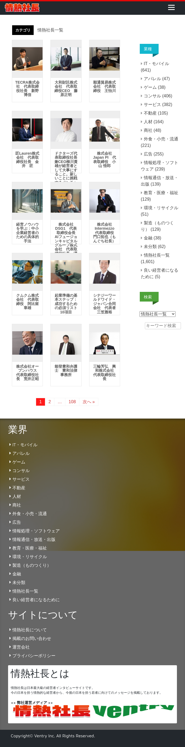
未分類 (150, 246)
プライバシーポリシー (33, 655)
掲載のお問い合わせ (31, 638)
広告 (148, 154)
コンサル (152, 96)
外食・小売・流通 (161, 139)
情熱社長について (29, 629)
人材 (148, 121)
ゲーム (150, 87)
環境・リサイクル (161, 208)
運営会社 (21, 647)
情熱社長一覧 (157, 255)
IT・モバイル (156, 63)
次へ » (89, 401)
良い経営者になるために (36, 599)
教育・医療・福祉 (161, 192)
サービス (152, 104)
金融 (148, 238)
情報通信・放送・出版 (33, 539)
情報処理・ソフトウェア (36, 530)
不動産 (150, 113)
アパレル (152, 78)
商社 (148, 130)
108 (72, 401)
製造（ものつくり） (31, 565)
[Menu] (171, 7)
